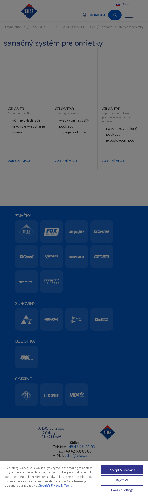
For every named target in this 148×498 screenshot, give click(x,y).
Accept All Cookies (122, 470)
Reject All (122, 480)
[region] (74, 479)
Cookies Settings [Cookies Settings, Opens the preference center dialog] (122, 490)
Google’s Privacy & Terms (55, 485)
